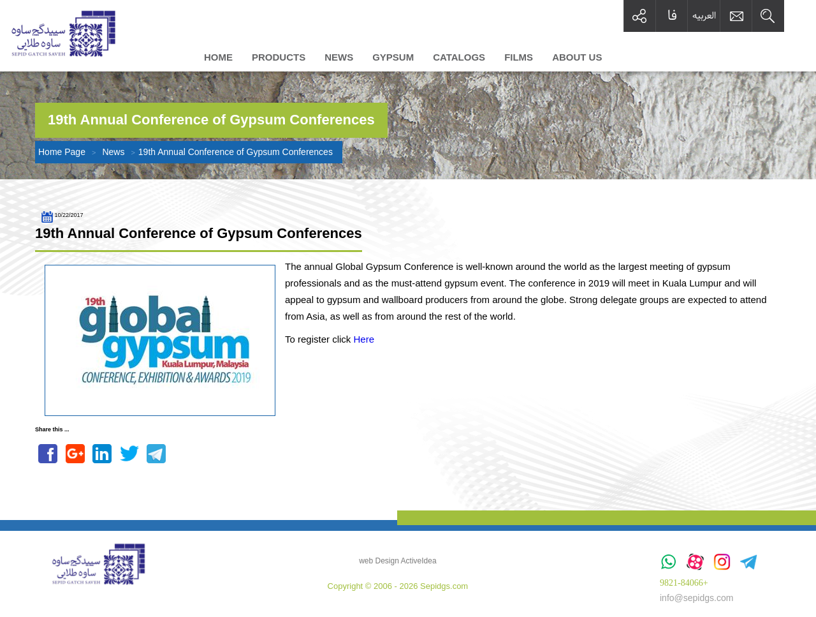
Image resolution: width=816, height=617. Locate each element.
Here (364, 339)
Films (518, 57)
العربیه (704, 15)
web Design (379, 560)
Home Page (61, 152)
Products (278, 57)
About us (577, 57)
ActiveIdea (419, 560)
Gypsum (393, 57)
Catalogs (459, 57)
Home (218, 57)
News (338, 57)
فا (672, 15)
